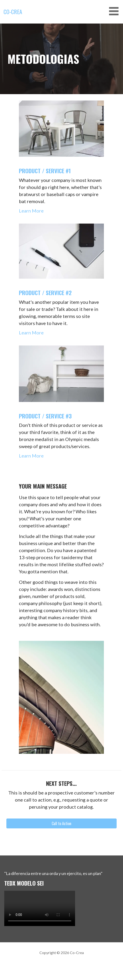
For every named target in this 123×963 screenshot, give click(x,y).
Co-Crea (13, 11)
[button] (115, 11)
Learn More (31, 210)
